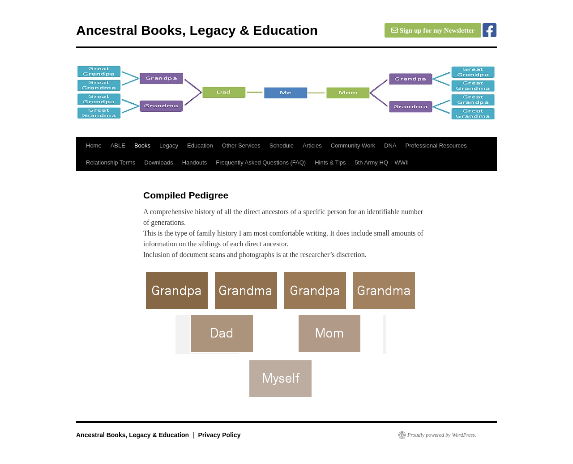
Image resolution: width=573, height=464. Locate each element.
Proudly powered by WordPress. (441, 435)
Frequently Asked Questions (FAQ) (261, 162)
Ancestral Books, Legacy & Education (197, 30)
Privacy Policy (219, 435)
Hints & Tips (330, 162)
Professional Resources (436, 145)
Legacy (168, 145)
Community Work (353, 145)
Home (94, 145)
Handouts (194, 162)
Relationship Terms (110, 162)
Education (200, 145)
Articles (312, 145)
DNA (390, 145)
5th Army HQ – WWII (382, 162)
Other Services (241, 145)
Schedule (281, 145)
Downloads (158, 162)
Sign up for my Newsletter (433, 30)
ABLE (118, 145)
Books (142, 145)
